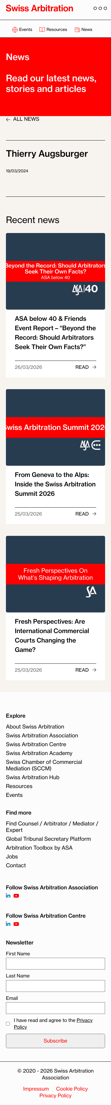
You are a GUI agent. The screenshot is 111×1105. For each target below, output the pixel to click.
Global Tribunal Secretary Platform (48, 839)
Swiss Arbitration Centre (36, 744)
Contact (16, 865)
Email (12, 998)
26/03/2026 (28, 367)
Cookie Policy (72, 1089)
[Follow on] (8, 924)
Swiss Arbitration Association (42, 735)
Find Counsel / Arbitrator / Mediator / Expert (52, 826)
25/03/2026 (28, 514)
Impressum (36, 1089)
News (83, 29)
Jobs (12, 856)
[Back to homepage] (39, 7)
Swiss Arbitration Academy (39, 753)
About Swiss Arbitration (35, 727)
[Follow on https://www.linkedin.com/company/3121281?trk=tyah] (8, 896)
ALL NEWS (22, 119)
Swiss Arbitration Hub (32, 777)
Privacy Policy (55, 1096)
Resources (53, 29)
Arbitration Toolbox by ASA (39, 848)
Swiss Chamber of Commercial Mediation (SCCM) (44, 765)
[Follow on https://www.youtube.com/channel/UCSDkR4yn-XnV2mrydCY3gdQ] (16, 896)
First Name (18, 954)
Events (22, 29)
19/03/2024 (17, 171)
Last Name (18, 976)
